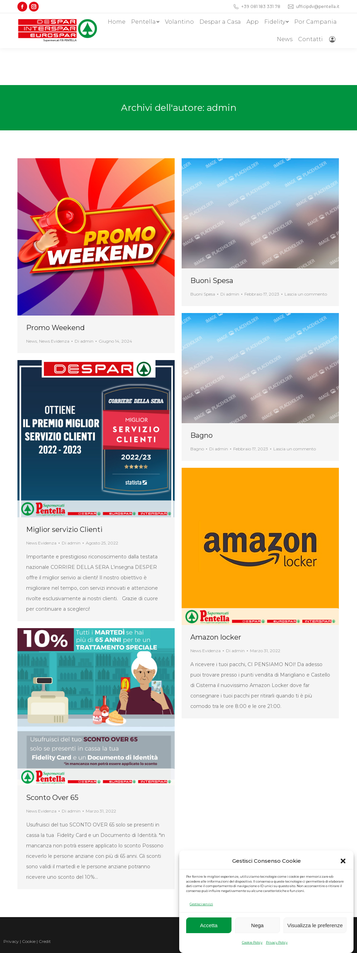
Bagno (201, 398)
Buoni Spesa (211, 243)
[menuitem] (117, 22)
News (31, 304)
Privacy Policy (277, 942)
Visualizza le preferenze (315, 925)
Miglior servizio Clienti (64, 492)
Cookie (29, 904)
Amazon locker (215, 600)
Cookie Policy (252, 942)
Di (84, 304)
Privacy (11, 904)
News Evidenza (54, 304)
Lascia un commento (305, 257)
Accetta (209, 925)
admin (221, 70)
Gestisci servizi (201, 904)
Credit (45, 904)
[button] (343, 860)
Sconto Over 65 (52, 760)
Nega (257, 925)
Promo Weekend (55, 291)
